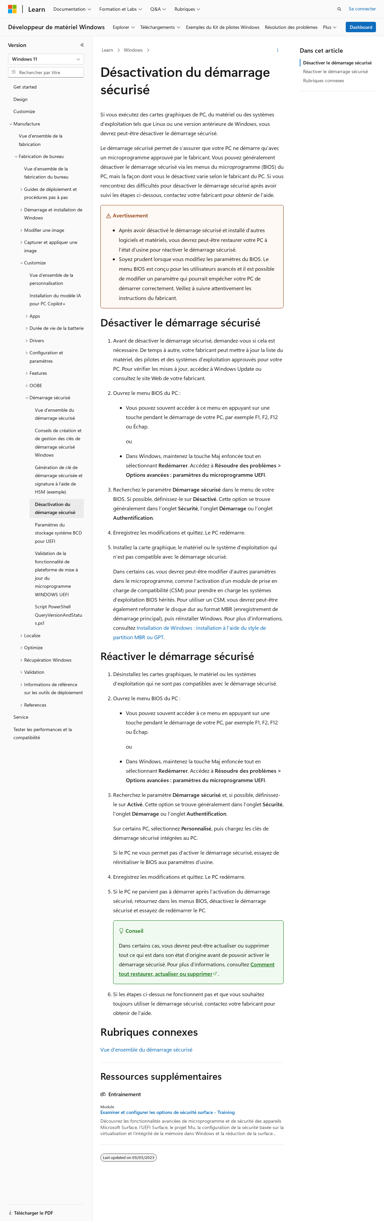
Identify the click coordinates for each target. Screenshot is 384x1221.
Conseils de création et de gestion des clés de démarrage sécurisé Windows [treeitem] (58, 442)
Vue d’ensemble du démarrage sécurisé (146, 1049)
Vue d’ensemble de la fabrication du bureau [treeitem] (46, 172)
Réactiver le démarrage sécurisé (335, 71)
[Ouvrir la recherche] (339, 9)
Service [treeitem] (20, 717)
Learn (107, 50)
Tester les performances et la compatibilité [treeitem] (42, 733)
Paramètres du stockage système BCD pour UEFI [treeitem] (58, 532)
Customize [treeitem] (24, 111)
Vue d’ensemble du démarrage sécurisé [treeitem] (55, 414)
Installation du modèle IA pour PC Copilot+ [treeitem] (55, 299)
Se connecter (362, 8)
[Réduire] (82, 45)
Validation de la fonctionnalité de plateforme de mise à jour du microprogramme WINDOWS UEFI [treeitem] (56, 574)
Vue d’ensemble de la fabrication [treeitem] (40, 140)
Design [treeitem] (20, 99)
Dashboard (361, 27)
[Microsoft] (12, 9)
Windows (133, 50)
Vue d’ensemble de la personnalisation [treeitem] (51, 279)
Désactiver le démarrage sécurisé (337, 62)
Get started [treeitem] (25, 87)
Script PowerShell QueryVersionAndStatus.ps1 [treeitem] (58, 614)
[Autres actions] (278, 50)
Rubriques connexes (323, 80)
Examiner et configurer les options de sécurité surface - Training (167, 1112)
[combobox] (46, 59)
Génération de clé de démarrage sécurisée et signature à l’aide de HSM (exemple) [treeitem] (59, 479)
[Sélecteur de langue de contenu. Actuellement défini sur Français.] (23, 1210)
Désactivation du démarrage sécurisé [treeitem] (55, 508)
